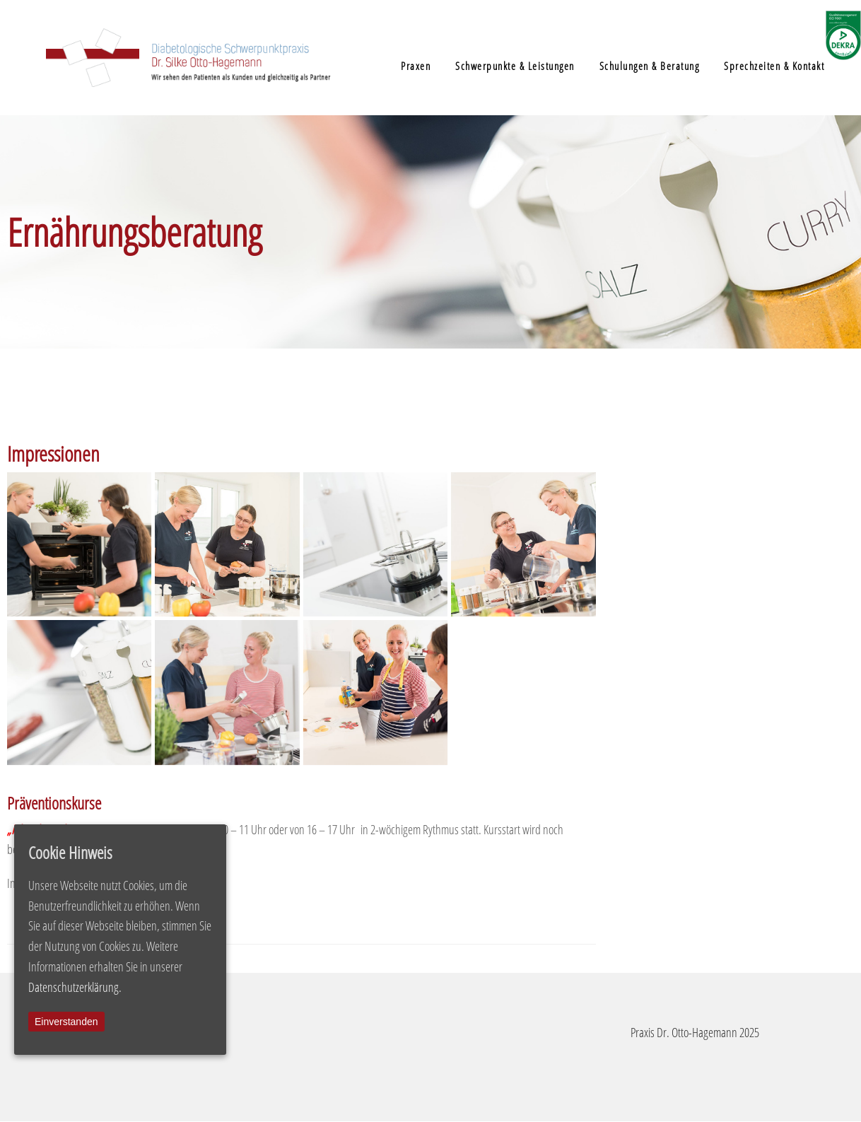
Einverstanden (66, 1021)
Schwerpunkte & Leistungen (515, 66)
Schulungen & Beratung (649, 66)
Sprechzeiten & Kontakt (774, 66)
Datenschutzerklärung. (75, 986)
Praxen (415, 66)
